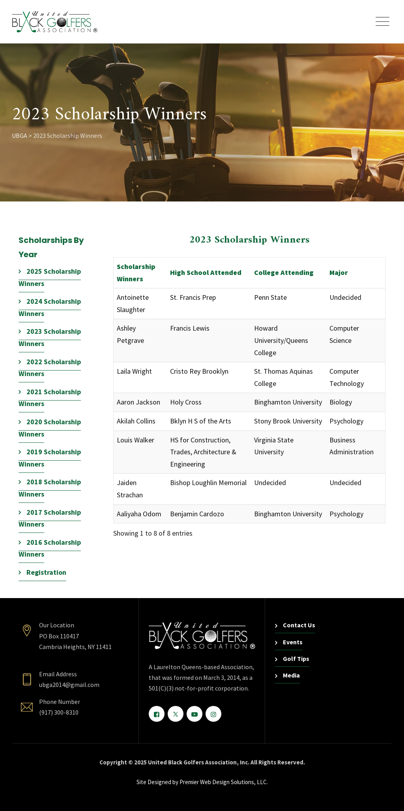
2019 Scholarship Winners (50, 458)
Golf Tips (296, 658)
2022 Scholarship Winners (50, 367)
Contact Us (299, 625)
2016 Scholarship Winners (50, 548)
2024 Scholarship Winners (50, 307)
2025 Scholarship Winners (50, 277)
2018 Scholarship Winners (50, 488)
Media (291, 675)
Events (293, 642)
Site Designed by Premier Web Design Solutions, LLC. (202, 782)
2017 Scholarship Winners (50, 518)
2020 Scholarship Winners (50, 427)
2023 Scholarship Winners (50, 337)
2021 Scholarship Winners (50, 397)
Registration (46, 572)
